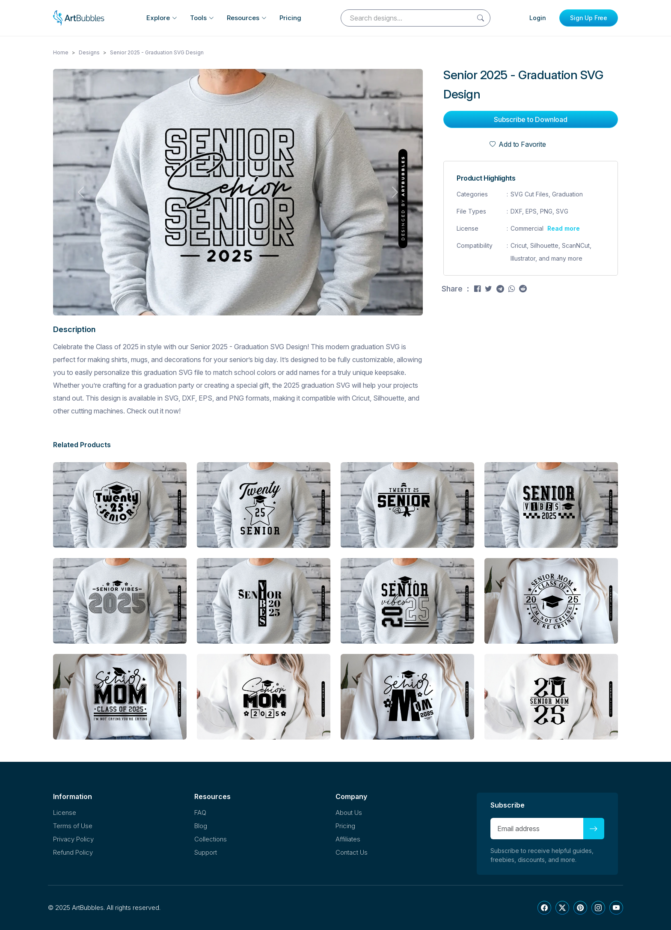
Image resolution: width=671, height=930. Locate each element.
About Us (349, 812)
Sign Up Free (588, 17)
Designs (89, 52)
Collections (210, 839)
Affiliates (348, 839)
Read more (563, 228)
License (64, 812)
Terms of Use (72, 826)
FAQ (200, 812)
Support (205, 852)
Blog (200, 826)
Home (60, 52)
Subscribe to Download (530, 119)
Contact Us (352, 852)
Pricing (290, 18)
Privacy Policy (73, 839)
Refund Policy (73, 852)
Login (537, 17)
